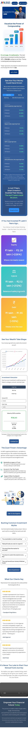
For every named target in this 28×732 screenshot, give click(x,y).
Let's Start (14, 72)
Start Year (4, 406)
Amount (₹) (5, 400)
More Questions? (14, 572)
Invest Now (15, 3)
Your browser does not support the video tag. (14, 692)
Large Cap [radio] (14, 389)
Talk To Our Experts (14, 516)
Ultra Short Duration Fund (18, 100)
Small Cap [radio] (14, 396)
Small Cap (6, 100)
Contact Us (14, 444)
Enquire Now (14, 213)
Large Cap (8, 97)
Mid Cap (20, 97)
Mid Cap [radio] (14, 392)
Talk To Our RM (23, 3)
